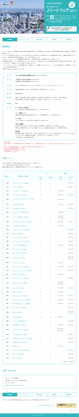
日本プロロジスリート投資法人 (20, 283)
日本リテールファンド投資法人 (20, 295)
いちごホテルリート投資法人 (20, 194)
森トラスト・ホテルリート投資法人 (21, 350)
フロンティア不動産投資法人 (20, 321)
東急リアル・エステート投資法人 (21, 266)
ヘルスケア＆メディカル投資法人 (21, 329)
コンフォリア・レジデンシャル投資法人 (22, 221)
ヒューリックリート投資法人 (20, 307)
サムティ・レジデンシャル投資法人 (21, 229)
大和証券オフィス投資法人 (19, 257)
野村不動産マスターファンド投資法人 (22, 303)
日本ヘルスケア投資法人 (18, 288)
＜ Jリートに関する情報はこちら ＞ (46, 405)
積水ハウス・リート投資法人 (20, 253)
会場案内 (54, 39)
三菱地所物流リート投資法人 (20, 342)
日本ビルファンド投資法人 (19, 274)
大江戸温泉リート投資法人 (19, 208)
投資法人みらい (16, 346)
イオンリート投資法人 (18, 187)
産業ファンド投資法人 (18, 233)
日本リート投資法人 (17, 291)
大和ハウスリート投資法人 (19, 262)
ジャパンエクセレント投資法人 (20, 237)
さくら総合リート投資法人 (19, 225)
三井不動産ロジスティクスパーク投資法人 (23, 338)
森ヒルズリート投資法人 (18, 354)
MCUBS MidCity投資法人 (19, 204)
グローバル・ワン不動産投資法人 (21, 212)
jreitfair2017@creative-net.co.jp (16, 385)
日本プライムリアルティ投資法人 (21, 278)
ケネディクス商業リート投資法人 (21, 217)
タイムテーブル (25, 39)
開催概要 (10, 39)
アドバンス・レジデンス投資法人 (21, 183)
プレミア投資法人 (17, 317)
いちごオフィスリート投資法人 (20, 190)
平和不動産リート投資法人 (19, 324)
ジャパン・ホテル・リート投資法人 (21, 241)
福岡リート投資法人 (17, 312)
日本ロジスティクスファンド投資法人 (22, 299)
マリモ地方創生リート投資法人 (20, 334)
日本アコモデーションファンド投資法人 (22, 270)
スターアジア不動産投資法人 (20, 245)
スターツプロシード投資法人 (20, 249)
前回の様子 (39, 39)
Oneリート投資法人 (17, 358)
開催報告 (69, 39)
